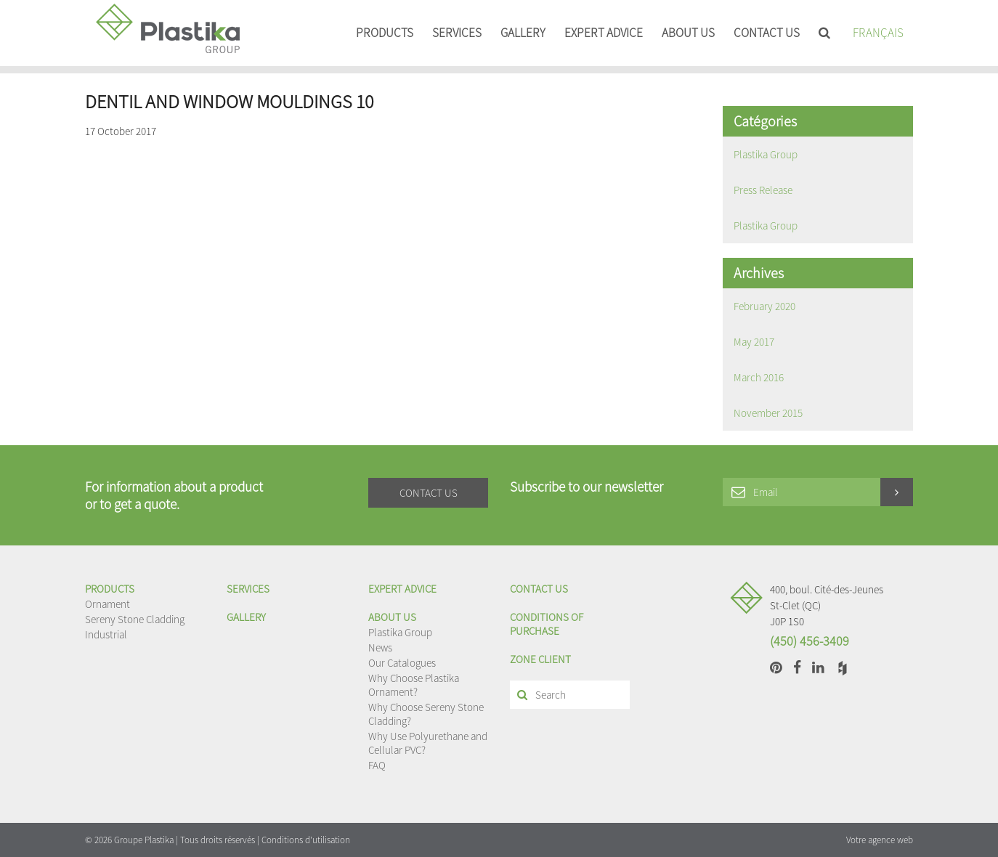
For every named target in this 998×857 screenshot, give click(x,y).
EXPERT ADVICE (603, 33)
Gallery (522, 33)
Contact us (767, 33)
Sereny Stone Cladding (134, 619)
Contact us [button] (428, 493)
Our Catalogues (402, 663)
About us (688, 33)
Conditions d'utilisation (305, 840)
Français (878, 33)
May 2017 (754, 342)
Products (384, 33)
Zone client (540, 659)
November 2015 (768, 413)
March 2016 (759, 377)
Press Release (763, 190)
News (380, 647)
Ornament (107, 604)
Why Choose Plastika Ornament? (413, 685)
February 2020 (764, 306)
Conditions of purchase (546, 624)
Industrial (106, 634)
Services (457, 33)
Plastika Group (766, 154)
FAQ (377, 765)
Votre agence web (879, 840)
